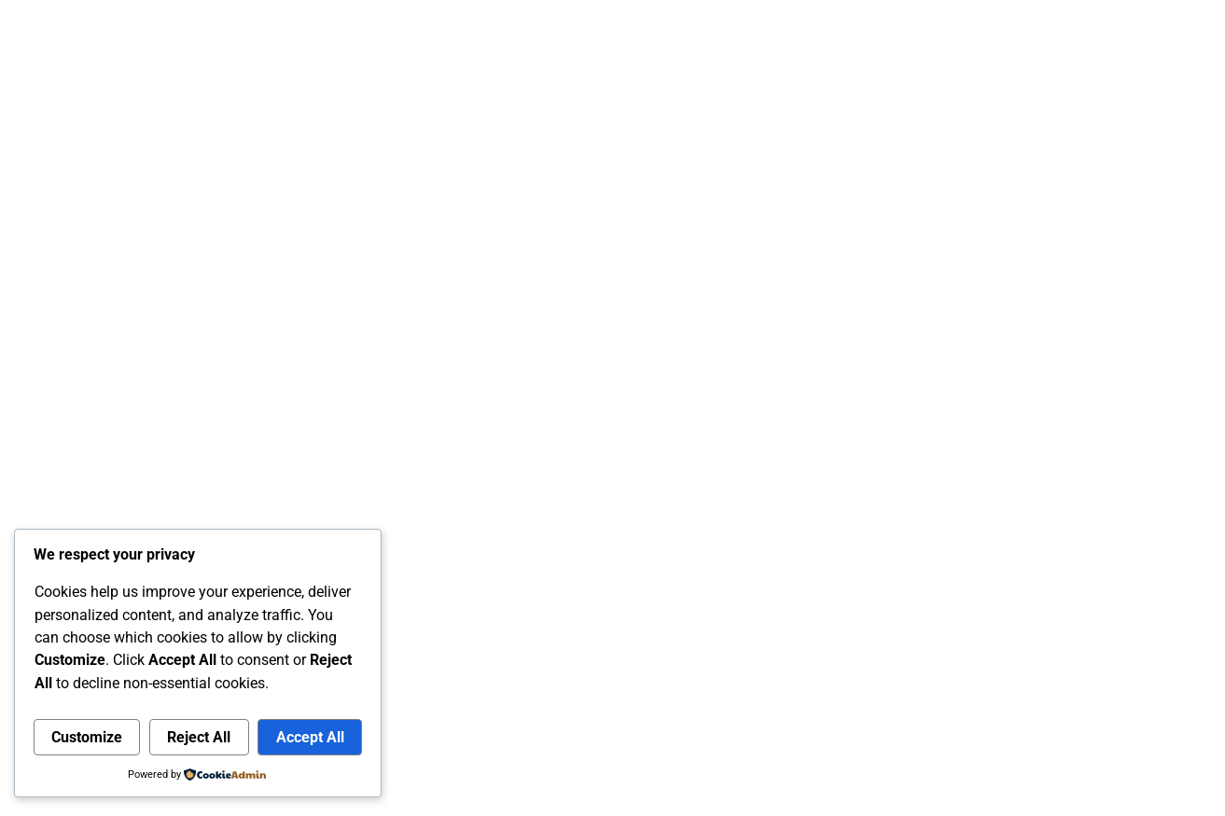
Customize (86, 737)
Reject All (198, 737)
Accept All (310, 737)
